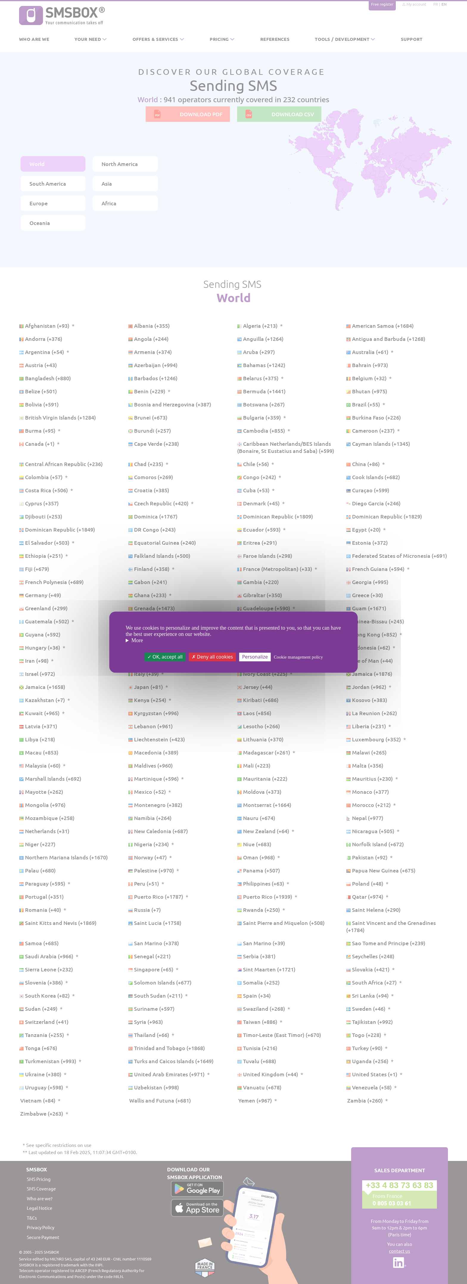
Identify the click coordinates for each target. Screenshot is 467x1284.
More (137, 640)
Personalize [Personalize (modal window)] (255, 656)
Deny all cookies (212, 656)
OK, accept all (165, 656)
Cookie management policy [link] (298, 657)
